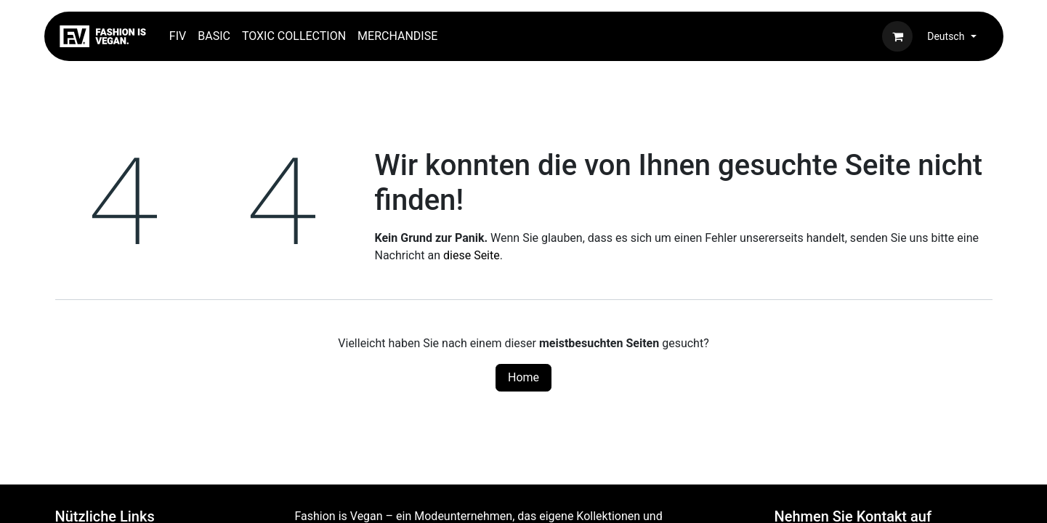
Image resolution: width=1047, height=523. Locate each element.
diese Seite (471, 255)
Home (523, 377)
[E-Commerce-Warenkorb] (897, 36)
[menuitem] (177, 36)
